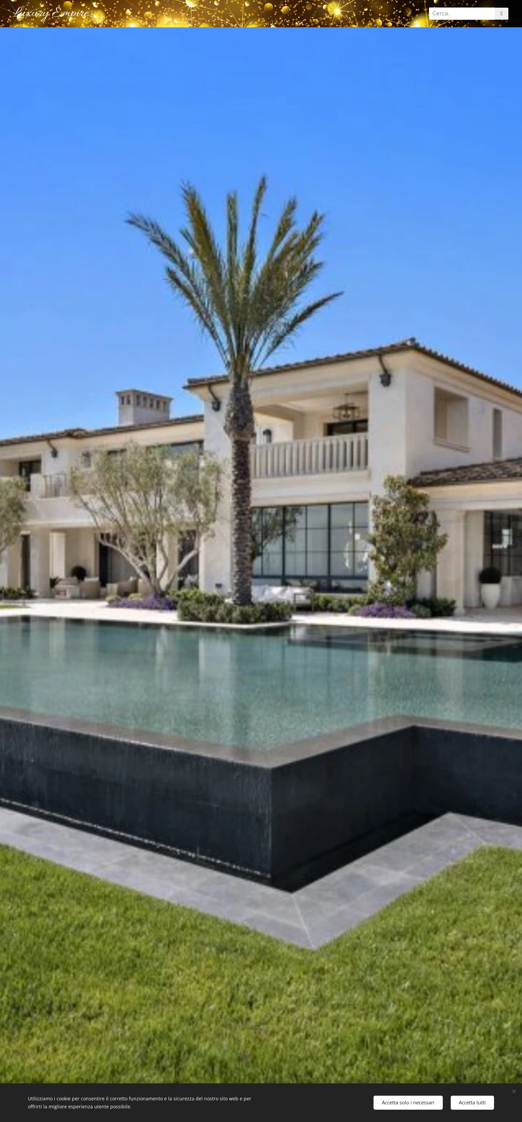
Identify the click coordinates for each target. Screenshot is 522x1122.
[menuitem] (402, 13)
